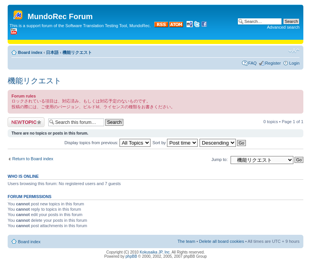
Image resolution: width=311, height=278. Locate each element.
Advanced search (283, 27)
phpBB (131, 256)
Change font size (294, 50)
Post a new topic (26, 122)
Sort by (175, 142)
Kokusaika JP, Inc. (155, 252)
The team (186, 241)
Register (273, 63)
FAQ (252, 63)
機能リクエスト (77, 52)
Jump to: (219, 159)
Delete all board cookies (221, 241)
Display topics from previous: (107, 142)
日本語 (52, 52)
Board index (30, 52)
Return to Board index (32, 158)
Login (294, 63)
